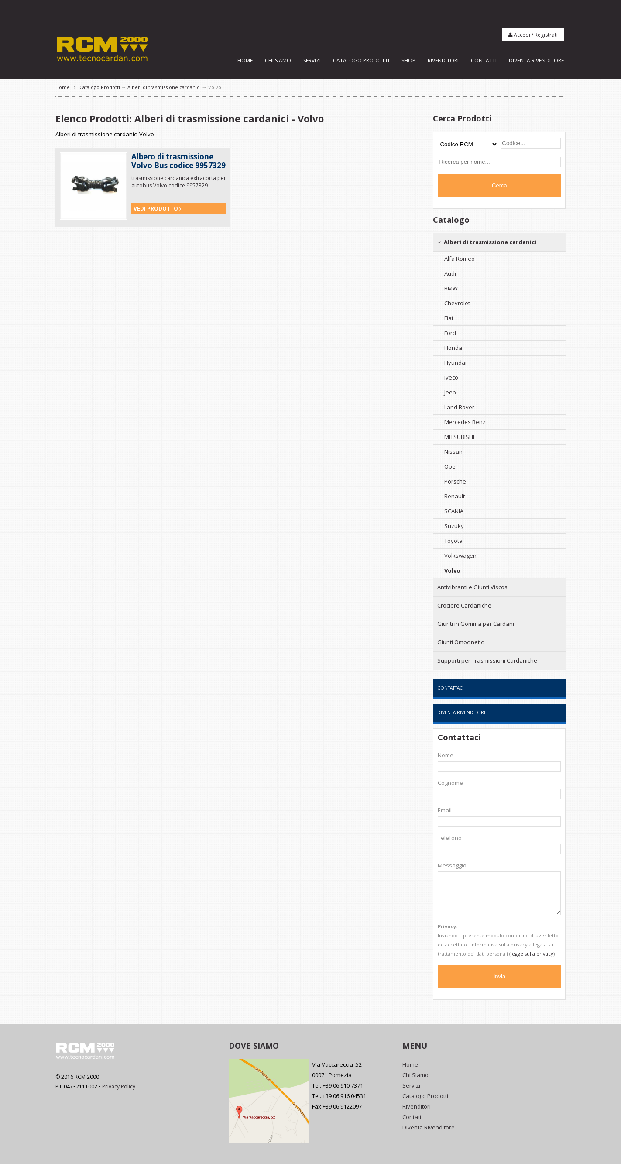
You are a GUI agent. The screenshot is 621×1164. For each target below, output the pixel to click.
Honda (453, 348)
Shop (408, 60)
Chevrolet (457, 303)
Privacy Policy (118, 1086)
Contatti (484, 60)
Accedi (522, 34)
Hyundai (455, 362)
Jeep (450, 392)
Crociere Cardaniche (464, 605)
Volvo (452, 570)
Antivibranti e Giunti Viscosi (473, 587)
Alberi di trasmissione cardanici (164, 87)
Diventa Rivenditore (536, 60)
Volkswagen (460, 556)
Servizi (312, 60)
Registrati (546, 34)
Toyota (453, 541)
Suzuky (454, 526)
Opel (450, 466)
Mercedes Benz (465, 422)
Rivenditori (443, 60)
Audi (450, 273)
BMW (451, 288)
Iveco (451, 377)
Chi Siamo (278, 60)
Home (245, 60)
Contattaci (450, 688)
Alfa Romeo (459, 259)
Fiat (448, 318)
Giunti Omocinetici (461, 642)
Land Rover (459, 407)
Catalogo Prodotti (361, 60)
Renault (454, 496)
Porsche (455, 481)
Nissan (453, 452)
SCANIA (453, 511)
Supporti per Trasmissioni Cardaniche (487, 660)
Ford (450, 333)
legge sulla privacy (532, 953)
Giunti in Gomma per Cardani (475, 624)
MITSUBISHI (459, 437)
